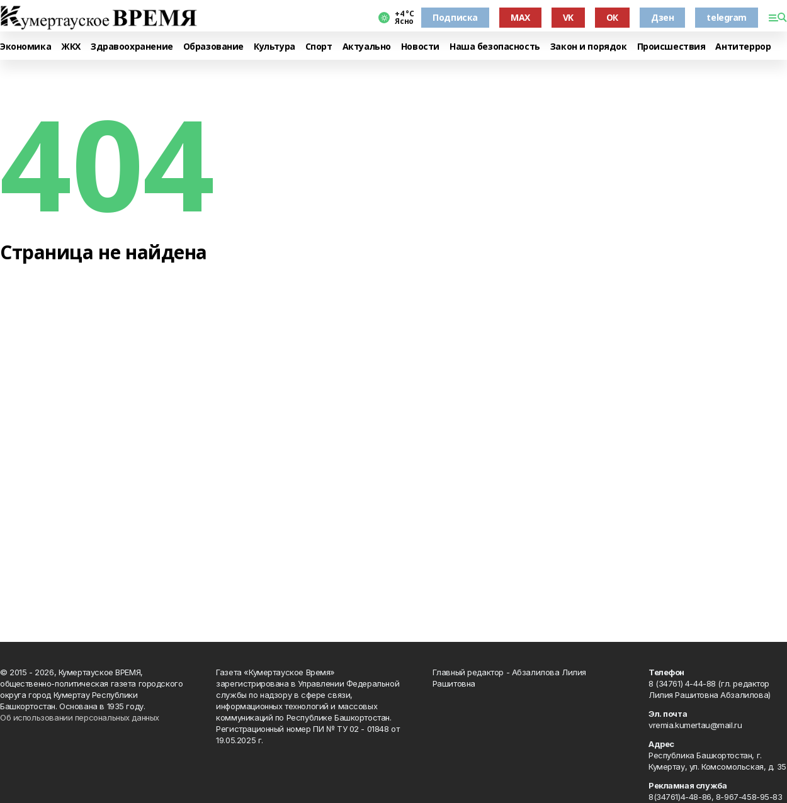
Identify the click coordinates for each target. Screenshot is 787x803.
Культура (274, 47)
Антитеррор (743, 47)
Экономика (25, 47)
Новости (420, 47)
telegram (726, 17)
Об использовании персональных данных (79, 717)
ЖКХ (71, 47)
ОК (612, 17)
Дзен (662, 17)
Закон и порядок (588, 47)
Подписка (455, 17)
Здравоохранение (132, 47)
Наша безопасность (495, 47)
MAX (520, 17)
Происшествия (671, 47)
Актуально (367, 47)
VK (568, 17)
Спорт (318, 47)
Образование (213, 47)
